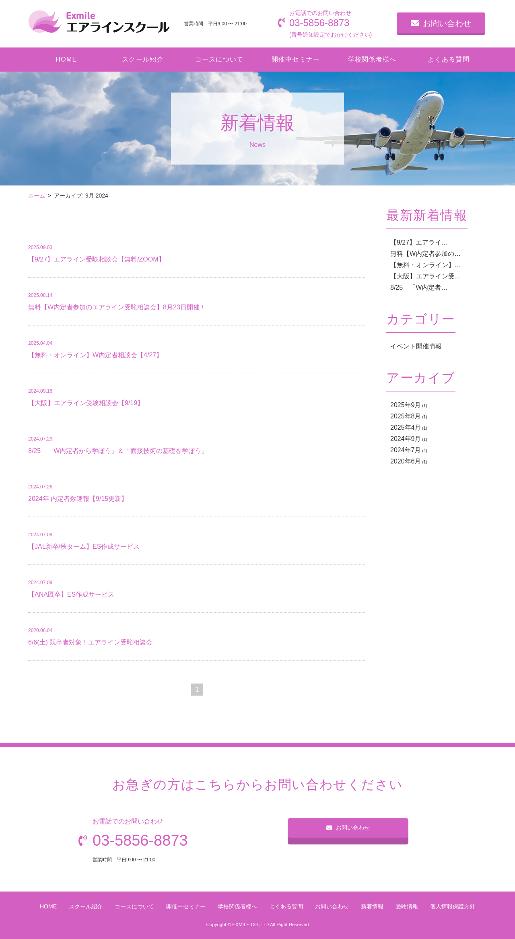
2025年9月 (405, 405)
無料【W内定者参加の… (425, 253)
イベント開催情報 (416, 346)
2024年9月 (405, 438)
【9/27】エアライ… (419, 242)
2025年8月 (405, 416)
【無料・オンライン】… (425, 265)
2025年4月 (405, 427)
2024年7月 (405, 450)
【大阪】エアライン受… (425, 276)
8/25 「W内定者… (418, 287)
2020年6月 (405, 461)
